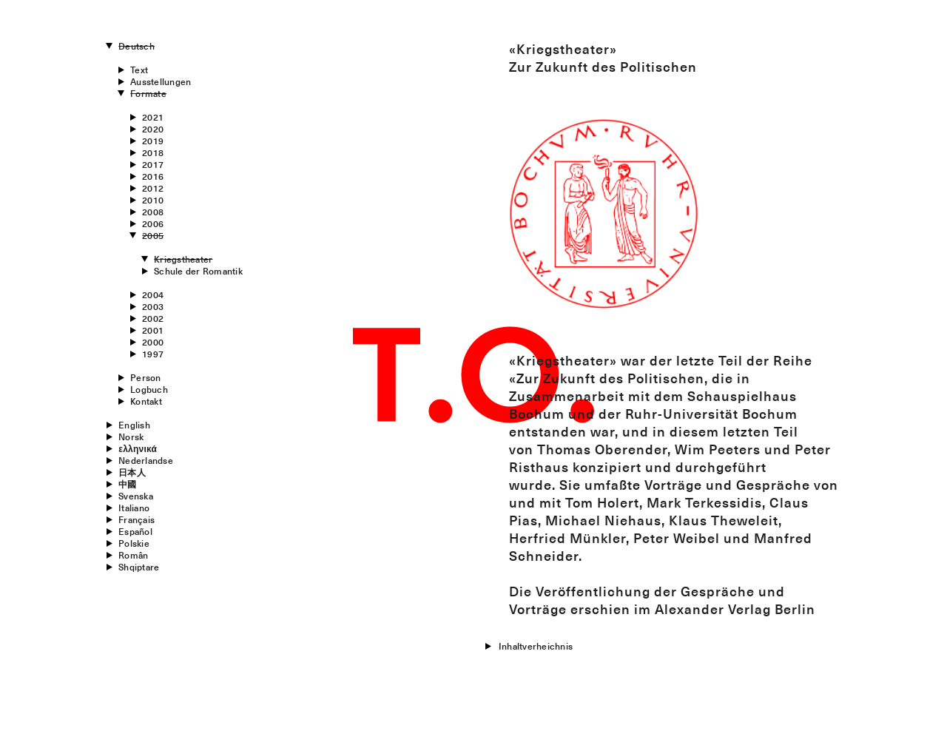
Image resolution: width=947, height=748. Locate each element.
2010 (153, 200)
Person (145, 377)
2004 (153, 294)
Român (133, 555)
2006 (153, 223)
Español (135, 531)
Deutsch (136, 46)
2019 (153, 140)
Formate (148, 93)
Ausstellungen (160, 81)
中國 (127, 484)
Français (136, 519)
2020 (153, 129)
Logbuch (149, 389)
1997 (153, 354)
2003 (153, 306)
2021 (153, 117)
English (134, 425)
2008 (153, 212)
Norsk (131, 436)
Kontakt (146, 401)
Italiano (133, 507)
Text (139, 69)
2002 (153, 318)
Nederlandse (145, 460)
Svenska (135, 496)
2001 (153, 330)
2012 (153, 188)
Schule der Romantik (198, 271)
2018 (153, 152)
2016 (153, 176)
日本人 (132, 472)
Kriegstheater (183, 259)
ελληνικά (137, 448)
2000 (153, 342)
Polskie (133, 543)
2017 (153, 164)
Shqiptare (138, 567)
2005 (153, 235)
